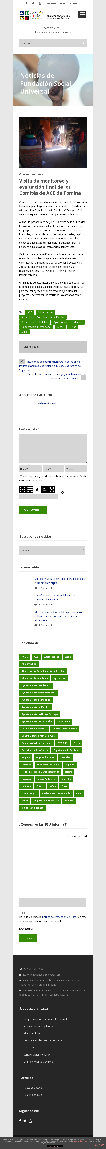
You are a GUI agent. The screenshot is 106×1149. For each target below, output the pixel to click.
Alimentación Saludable (34, 322)
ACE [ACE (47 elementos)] (36, 656)
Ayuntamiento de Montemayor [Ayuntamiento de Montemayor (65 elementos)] (38, 692)
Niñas (60, 327)
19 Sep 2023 (29, 174)
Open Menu (82, 14)
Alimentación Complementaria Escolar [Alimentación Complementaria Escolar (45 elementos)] (43, 671)
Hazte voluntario (33, 1087)
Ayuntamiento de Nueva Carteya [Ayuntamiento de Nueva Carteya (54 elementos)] (40, 714)
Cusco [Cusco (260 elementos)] (76, 743)
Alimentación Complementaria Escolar (42, 317)
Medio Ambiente (33, 1033)
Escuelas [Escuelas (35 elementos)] (65, 757)
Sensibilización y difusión (37, 1054)
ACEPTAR (54, 1146)
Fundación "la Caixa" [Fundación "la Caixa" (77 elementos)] (48, 764)
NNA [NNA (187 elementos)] (64, 786)
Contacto (75, 3)
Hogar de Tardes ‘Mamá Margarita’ (43, 1040)
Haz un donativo (33, 1094)
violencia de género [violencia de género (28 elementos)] (32, 807)
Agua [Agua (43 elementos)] (68, 656)
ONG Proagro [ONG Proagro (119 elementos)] (29, 793)
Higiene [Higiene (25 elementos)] (70, 764)
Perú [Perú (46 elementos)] (78, 793)
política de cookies (81, 1141)
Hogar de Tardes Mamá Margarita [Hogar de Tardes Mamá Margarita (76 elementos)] (40, 771)
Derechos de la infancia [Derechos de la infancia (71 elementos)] (35, 750)
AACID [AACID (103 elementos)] (25, 656)
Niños (73, 327)
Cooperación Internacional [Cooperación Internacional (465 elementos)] (36, 743)
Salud (24, 331)
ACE (29, 312)
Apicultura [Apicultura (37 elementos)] (59, 678)
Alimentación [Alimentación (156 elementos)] (29, 663)
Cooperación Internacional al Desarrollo (46, 1019)
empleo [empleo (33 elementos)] (26, 757)
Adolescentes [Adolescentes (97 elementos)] (51, 656)
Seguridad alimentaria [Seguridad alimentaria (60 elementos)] (46, 800)
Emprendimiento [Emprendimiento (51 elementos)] (45, 757)
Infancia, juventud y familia (39, 1026)
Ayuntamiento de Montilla (68, 322)
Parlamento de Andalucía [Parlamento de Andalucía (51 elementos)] (56, 793)
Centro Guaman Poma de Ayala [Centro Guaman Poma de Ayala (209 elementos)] (39, 735)
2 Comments (46, 588)
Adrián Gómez (48, 403)
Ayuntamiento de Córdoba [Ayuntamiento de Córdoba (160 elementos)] (36, 685)
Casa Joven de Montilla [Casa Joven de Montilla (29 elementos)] (34, 728)
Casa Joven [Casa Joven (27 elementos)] (64, 721)
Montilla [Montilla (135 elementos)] (66, 779)
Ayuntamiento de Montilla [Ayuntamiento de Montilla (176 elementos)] (36, 699)
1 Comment (45, 604)
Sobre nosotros (56, 3)
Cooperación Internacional (36, 327)
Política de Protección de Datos (60, 916)
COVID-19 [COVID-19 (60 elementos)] (62, 743)
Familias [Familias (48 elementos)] (26, 764)
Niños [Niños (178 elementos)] (52, 786)
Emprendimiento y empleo (38, 1061)
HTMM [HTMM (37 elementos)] (68, 771)
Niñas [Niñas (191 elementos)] (40, 786)
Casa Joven (30, 1047)
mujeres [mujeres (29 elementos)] (26, 786)
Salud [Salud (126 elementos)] (25, 800)
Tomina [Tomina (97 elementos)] (69, 800)
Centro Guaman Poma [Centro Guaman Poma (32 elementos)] (65, 728)
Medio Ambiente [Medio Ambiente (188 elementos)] (47, 779)
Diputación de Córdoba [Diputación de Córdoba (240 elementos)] (66, 750)
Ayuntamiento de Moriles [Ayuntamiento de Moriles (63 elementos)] (36, 707)
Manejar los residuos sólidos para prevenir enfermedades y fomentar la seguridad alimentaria (58, 616)
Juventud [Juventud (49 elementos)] (27, 779)
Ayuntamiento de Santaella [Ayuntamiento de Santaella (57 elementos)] (37, 721)
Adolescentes (45, 312)
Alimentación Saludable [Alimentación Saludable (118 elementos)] (35, 678)
